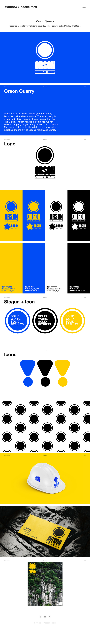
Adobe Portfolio (50, 623)
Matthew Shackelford (20, 7)
